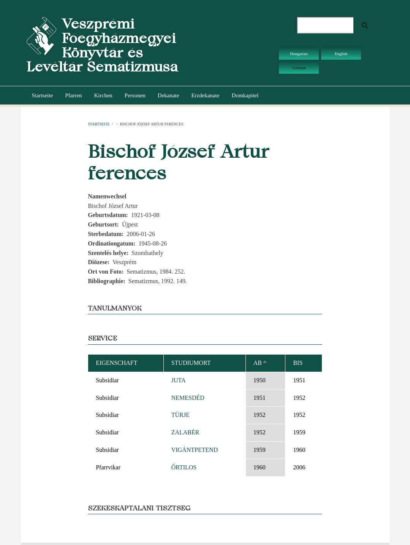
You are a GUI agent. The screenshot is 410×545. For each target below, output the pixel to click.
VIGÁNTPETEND (194, 450)
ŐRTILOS (184, 467)
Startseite (42, 95)
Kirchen (103, 95)
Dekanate (168, 95)
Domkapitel (245, 95)
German (299, 67)
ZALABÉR (185, 432)
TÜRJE (180, 415)
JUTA (178, 380)
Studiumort (191, 363)
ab (260, 363)
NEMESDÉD (187, 397)
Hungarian (298, 53)
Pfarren (73, 95)
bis (297, 363)
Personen (135, 95)
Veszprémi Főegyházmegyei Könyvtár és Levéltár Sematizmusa (102, 45)
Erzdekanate (205, 95)
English (341, 53)
